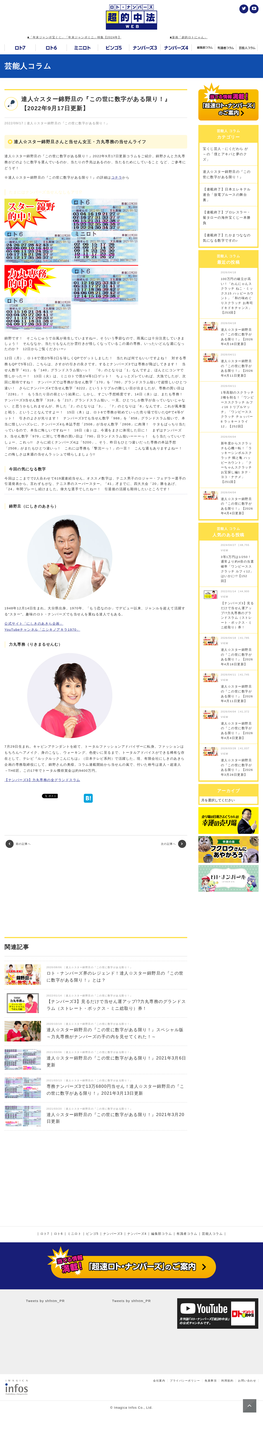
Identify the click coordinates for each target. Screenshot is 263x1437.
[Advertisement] (95, 892)
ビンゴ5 (92, 1233)
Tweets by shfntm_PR (45, 1301)
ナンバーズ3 (113, 1233)
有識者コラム (187, 1233)
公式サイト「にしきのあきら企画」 (33, 623)
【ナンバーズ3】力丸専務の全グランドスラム (42, 780)
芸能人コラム (27, 66)
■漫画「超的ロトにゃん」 (189, 37)
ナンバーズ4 (137, 1233)
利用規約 (227, 1380)
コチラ (116, 177)
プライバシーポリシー (185, 1380)
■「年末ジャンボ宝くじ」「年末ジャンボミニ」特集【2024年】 (74, 37)
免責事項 (211, 1380)
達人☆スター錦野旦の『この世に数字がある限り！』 (227, 174)
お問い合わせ (247, 1380)
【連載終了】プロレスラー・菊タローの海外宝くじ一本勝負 (227, 217)
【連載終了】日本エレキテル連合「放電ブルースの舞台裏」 (227, 194)
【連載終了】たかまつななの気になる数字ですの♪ (227, 237)
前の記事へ (18, 844)
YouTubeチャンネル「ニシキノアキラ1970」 (42, 629)
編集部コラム (161, 1233)
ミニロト (74, 1233)
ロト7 (44, 1233)
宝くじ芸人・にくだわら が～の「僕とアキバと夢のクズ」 (225, 154)
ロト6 (58, 1233)
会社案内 (159, 1380)
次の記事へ (173, 844)
